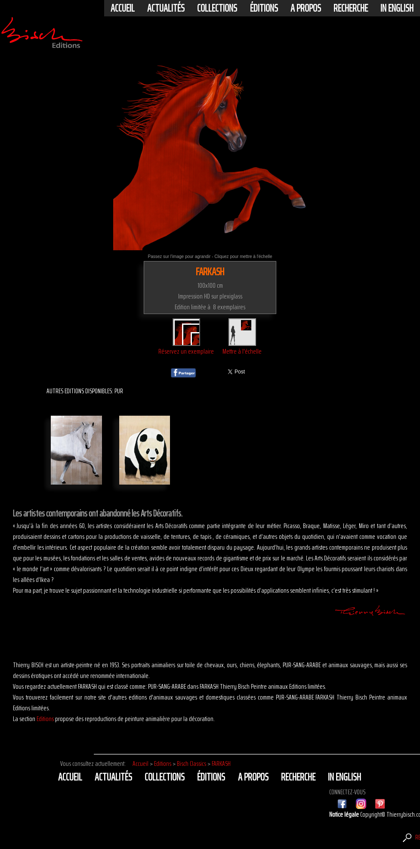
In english (397, 8)
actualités (166, 8)
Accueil (123, 8)
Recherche (351, 8)
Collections (217, 8)
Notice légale (344, 814)
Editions (45, 718)
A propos (305, 8)
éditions (264, 8)
